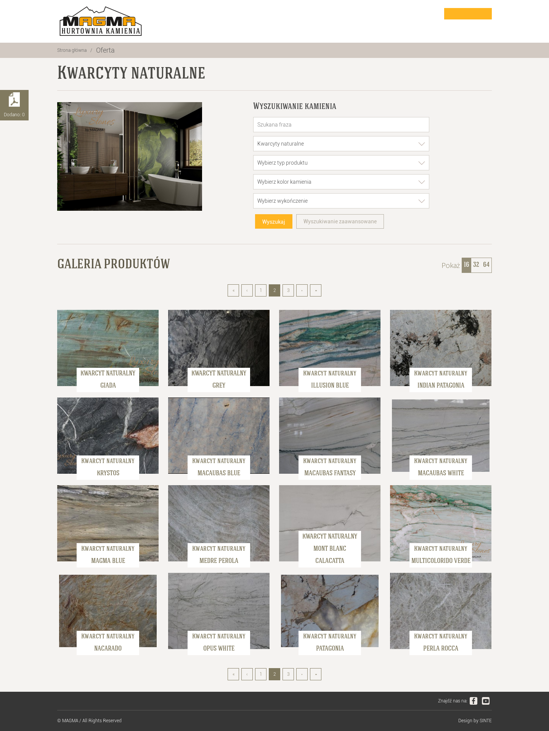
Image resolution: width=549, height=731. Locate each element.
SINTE (486, 720)
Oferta (105, 50)
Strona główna (72, 50)
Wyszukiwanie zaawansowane (340, 221)
